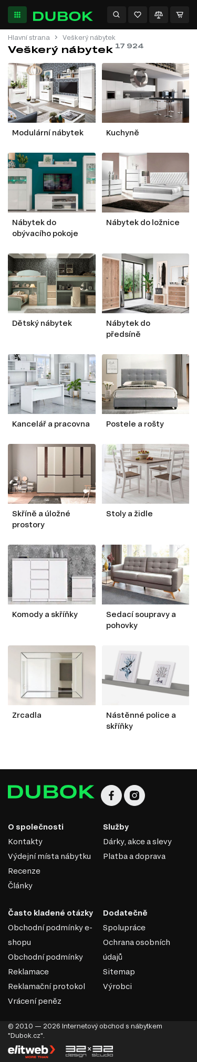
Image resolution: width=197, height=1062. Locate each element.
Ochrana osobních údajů (136, 949)
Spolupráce (124, 927)
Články (20, 885)
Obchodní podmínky (45, 956)
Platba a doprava (134, 856)
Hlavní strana (29, 37)
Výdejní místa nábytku (49, 856)
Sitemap (119, 971)
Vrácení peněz (34, 1000)
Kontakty (25, 841)
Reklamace (28, 971)
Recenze (24, 870)
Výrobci (117, 986)
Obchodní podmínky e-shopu (50, 935)
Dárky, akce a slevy (137, 841)
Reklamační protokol (46, 986)
